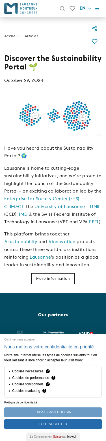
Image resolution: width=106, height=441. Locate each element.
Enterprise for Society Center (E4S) (41, 198)
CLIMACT (13, 206)
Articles (31, 36)
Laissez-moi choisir (53, 412)
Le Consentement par (53, 436)
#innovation (61, 241)
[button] (95, 42)
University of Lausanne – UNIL (67, 206)
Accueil (11, 36)
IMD (23, 214)
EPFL (94, 221)
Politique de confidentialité (20, 402)
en (86, 8)
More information (53, 278)
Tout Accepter (53, 424)
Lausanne (40, 257)
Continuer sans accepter (19, 339)
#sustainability (20, 241)
